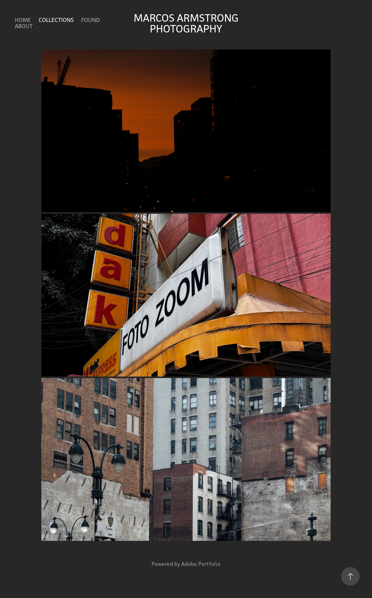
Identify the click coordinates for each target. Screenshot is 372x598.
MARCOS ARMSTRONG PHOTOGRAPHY (187, 23)
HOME (23, 19)
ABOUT (24, 26)
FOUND (90, 19)
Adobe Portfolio (200, 563)
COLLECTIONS (56, 19)
